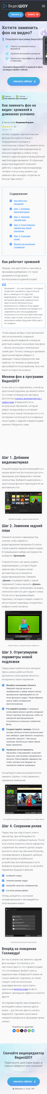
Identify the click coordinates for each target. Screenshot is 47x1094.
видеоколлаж (21, 989)
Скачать (15, 15)
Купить (31, 15)
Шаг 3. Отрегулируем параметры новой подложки (24, 228)
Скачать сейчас (22, 81)
